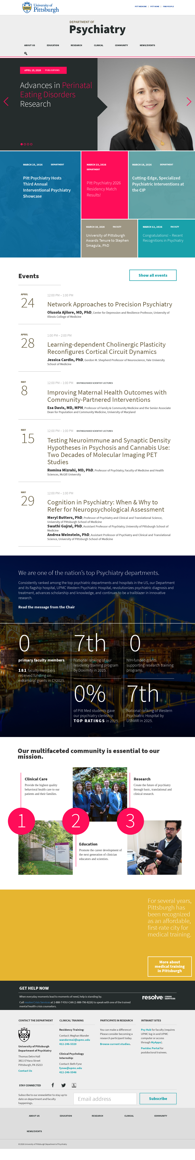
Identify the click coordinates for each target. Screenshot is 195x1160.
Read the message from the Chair (46, 607)
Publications (52, 70)
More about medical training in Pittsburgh (170, 967)
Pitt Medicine (141, 6)
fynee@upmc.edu (70, 1069)
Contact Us (25, 1072)
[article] (97, 104)
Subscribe (158, 1099)
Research (76, 45)
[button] (9, 104)
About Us (29, 45)
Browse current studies (115, 1045)
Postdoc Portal (150, 1049)
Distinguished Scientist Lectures (95, 383)
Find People (168, 6)
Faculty (117, 226)
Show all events (152, 275)
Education (53, 45)
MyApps (156, 1043)
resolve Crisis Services (37, 1003)
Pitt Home (154, 6)
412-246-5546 (67, 1073)
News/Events (147, 45)
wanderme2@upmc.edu (74, 1041)
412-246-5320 (67, 1045)
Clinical (98, 45)
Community (121, 45)
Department (57, 164)
